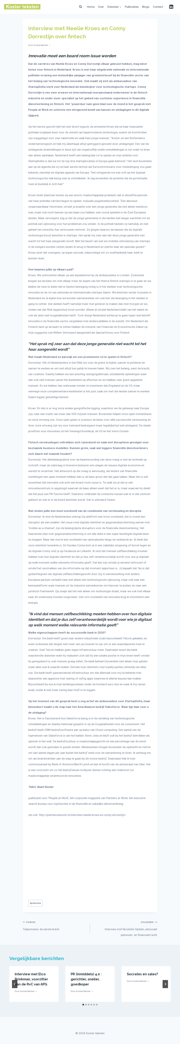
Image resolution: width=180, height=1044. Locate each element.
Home (91, 6)
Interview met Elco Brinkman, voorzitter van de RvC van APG (31, 979)
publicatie (35, 903)
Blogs (145, 6)
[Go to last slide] (14, 984)
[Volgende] (165, 984)
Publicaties (132, 6)
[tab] (83, 1005)
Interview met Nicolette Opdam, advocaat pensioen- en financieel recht (125, 928)
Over (101, 6)
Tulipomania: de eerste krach (55, 925)
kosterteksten (41, 45)
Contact (158, 6)
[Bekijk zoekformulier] (80, 7)
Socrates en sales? (142, 974)
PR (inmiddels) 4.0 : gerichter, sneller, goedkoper (86, 979)
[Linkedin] (171, 6)
